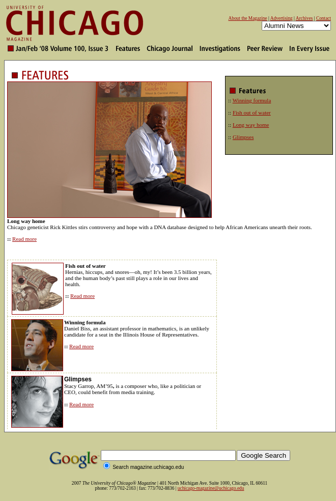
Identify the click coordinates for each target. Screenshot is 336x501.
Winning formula (252, 100)
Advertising (281, 18)
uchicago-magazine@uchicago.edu (211, 488)
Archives (304, 18)
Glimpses (243, 137)
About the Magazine (247, 18)
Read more (24, 239)
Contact (323, 18)
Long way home (251, 125)
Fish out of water (252, 112)
